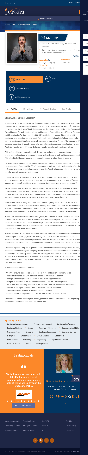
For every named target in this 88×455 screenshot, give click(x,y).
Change (30, 328)
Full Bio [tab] (14, 109)
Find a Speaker (46, 19)
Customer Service (69, 332)
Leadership (59, 336)
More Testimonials (23, 405)
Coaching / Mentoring (47, 328)
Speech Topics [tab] (49, 109)
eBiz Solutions (78, 451)
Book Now (20, 79)
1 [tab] (7, 401)
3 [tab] (14, 401)
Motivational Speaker (12, 421)
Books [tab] (68, 109)
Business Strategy (14, 328)
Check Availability (22, 89)
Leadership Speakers (12, 426)
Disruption (11, 336)
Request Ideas (28, 430)
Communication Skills (70, 328)
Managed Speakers (30, 426)
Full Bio (76, 56)
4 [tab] (18, 401)
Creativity (29, 332)
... (81, 109)
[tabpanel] (23, 385)
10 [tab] (38, 401)
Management (12, 340)
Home (7, 24)
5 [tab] (21, 401)
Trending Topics (29, 421)
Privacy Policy (71, 426)
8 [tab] (31, 401)
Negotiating (41, 340)
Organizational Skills (60, 340)
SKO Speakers (42, 343)
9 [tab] (35, 401)
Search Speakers (18, 24)
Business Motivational (43, 324)
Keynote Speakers (11, 430)
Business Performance (66, 324)
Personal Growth (13, 343)
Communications (13, 332)
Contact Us (70, 430)
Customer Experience (47, 332)
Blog (43, 430)
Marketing (27, 340)
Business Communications (17, 324)
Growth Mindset (43, 336)
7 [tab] (28, 401)
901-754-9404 (11, 3)
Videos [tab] (30, 109)
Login (70, 2)
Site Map (69, 421)
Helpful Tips (46, 421)
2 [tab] (11, 401)
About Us (45, 426)
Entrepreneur (26, 336)
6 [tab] (24, 401)
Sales (28, 343)
